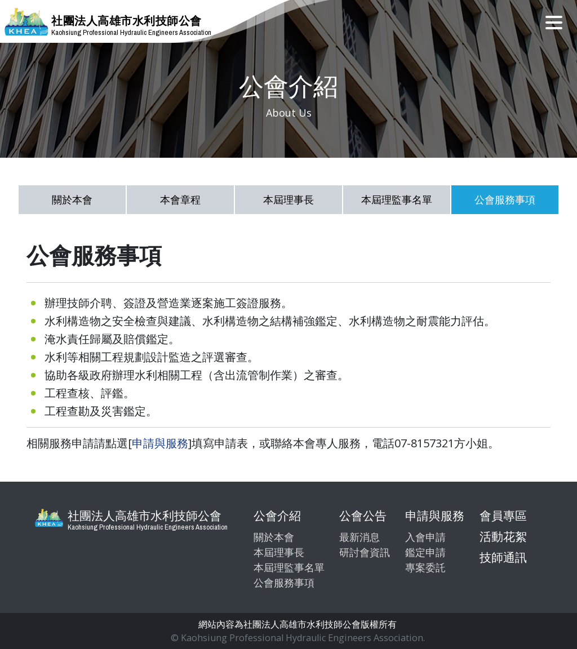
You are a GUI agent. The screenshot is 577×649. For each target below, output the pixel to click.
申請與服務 (160, 443)
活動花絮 (503, 536)
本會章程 (180, 199)
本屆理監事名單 (396, 199)
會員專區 (503, 515)
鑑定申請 (425, 552)
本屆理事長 (288, 199)
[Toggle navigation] (554, 21)
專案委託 (425, 567)
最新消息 (359, 537)
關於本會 (72, 199)
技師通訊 (503, 557)
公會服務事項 (504, 199)
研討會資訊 (364, 552)
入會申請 (425, 537)
